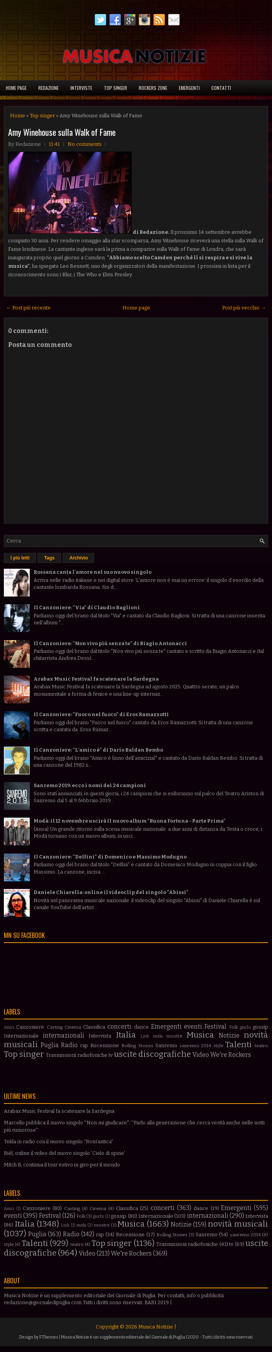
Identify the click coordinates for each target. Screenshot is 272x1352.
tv (111, 1055)
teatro (261, 1045)
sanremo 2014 (195, 1045)
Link (145, 1036)
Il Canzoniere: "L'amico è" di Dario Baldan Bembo (98, 750)
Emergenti (189, 87)
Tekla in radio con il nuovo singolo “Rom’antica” (58, 1141)
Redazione (48, 87)
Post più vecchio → (244, 308)
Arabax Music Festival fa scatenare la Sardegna (96, 679)
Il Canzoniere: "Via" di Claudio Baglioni (87, 607)
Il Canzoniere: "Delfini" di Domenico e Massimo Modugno (110, 857)
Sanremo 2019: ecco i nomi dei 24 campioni (90, 785)
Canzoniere (30, 1027)
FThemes (48, 1337)
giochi (245, 1027)
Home (17, 115)
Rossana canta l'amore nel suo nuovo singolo (92, 572)
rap (84, 1045)
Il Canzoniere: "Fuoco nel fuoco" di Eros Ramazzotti (101, 714)
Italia (126, 1035)
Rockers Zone (153, 87)
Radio (69, 1045)
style (218, 1045)
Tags (49, 558)
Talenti (238, 1044)
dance (141, 1027)
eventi (193, 1026)
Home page (16, 87)
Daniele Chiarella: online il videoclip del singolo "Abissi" (111, 892)
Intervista (99, 1036)
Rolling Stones (137, 1045)
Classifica (94, 1027)
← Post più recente (28, 308)
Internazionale (21, 1036)
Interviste (81, 87)
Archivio (78, 558)
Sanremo (166, 1045)
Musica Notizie (155, 1327)
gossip (260, 1027)
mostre (174, 1036)
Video (200, 1054)
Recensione (104, 1045)
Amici (9, 1027)
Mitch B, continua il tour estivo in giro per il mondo (62, 1165)
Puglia (50, 1045)
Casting (55, 1027)
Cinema (73, 1027)
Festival (215, 1026)
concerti (119, 1026)
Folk (233, 1027)
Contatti (221, 87)
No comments (85, 144)
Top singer (115, 87)
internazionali (63, 1035)
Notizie (229, 1035)
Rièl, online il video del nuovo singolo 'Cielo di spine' (64, 1153)
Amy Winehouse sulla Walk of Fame (62, 132)
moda (158, 1036)
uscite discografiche (152, 1054)
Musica (200, 1035)
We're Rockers (230, 1054)
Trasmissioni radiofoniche (76, 1055)
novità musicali (238, 1224)
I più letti (19, 558)
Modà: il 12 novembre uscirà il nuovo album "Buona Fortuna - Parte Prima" (130, 821)
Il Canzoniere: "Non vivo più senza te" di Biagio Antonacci (110, 643)
